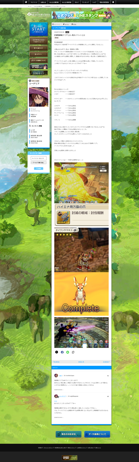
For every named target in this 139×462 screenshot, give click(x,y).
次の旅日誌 (106, 362)
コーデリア (62, 396)
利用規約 (40, 447)
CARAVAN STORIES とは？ (38, 66)
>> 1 (55, 401)
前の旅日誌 (56, 362)
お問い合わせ (90, 447)
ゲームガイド (38, 72)
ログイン (38, 54)
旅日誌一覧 (81, 362)
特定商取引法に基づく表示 (60, 447)
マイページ (34, 2)
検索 (39, 168)
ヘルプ (94, 2)
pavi (60, 375)
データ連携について (38, 60)
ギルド (77, 2)
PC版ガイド (38, 48)
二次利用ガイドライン (81, 447)
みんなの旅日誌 (66, 2)
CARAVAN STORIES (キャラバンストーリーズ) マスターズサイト (39, 14)
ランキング (85, 2)
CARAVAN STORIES (69, 457)
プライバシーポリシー (48, 447)
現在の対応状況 (104, 2)
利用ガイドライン (71, 447)
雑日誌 (56, 37)
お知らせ (43, 2)
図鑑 (75, 24)
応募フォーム (98, 447)
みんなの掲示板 (54, 2)
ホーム (29, 6)
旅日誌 (67, 24)
